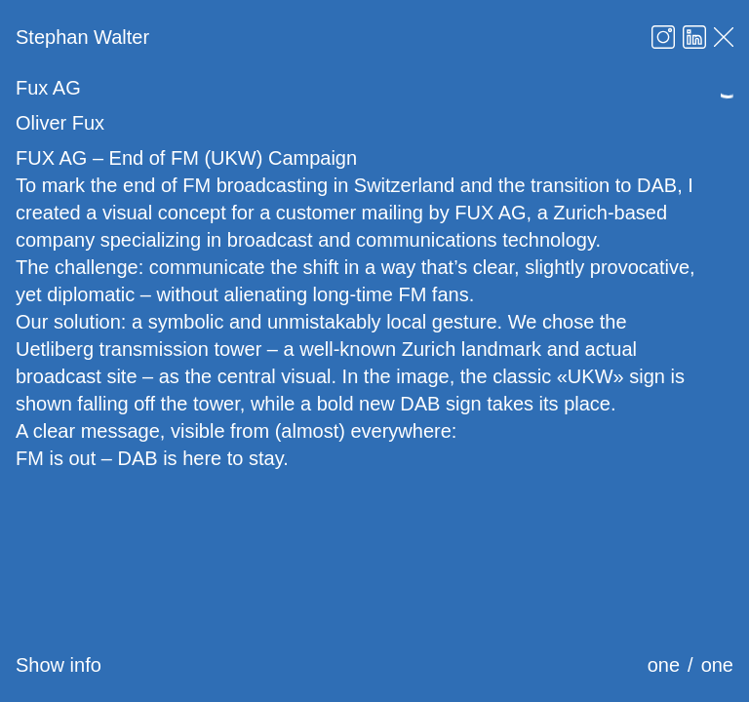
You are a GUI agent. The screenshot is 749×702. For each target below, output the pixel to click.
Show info (58, 665)
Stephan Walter (82, 37)
